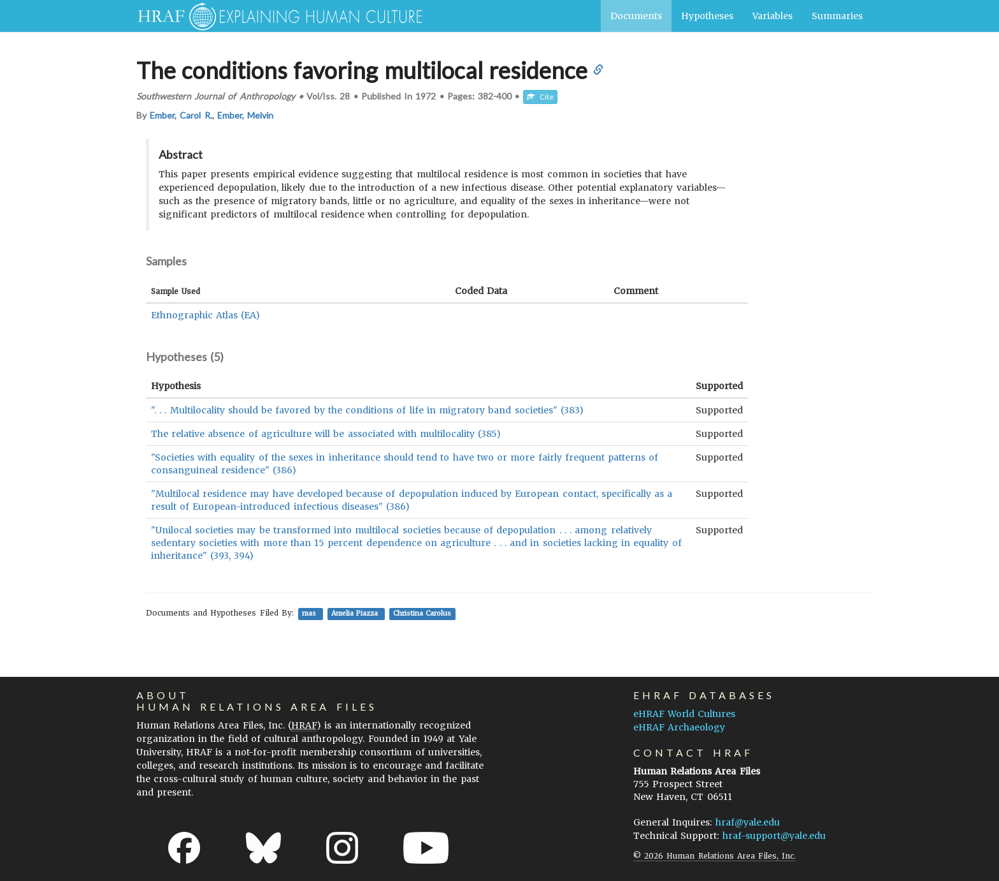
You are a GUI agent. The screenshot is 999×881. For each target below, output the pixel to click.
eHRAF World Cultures (684, 714)
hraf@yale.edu (747, 822)
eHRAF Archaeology (679, 727)
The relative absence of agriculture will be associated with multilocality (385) (326, 434)
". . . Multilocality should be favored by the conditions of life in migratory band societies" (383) (367, 410)
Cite (540, 96)
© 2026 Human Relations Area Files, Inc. (714, 856)
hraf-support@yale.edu (774, 835)
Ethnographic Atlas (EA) (205, 315)
